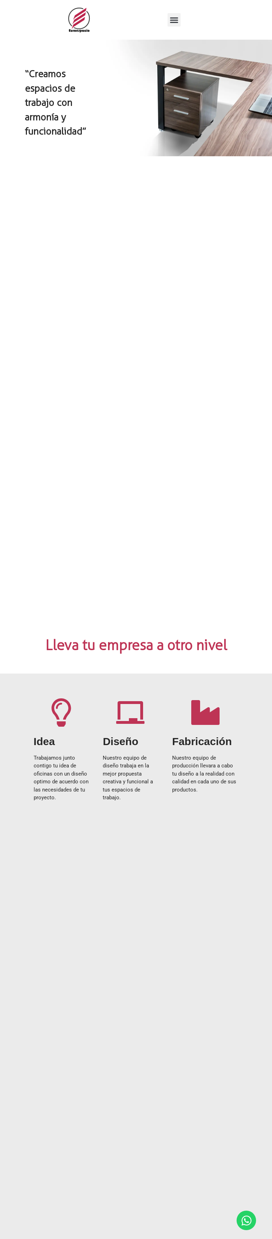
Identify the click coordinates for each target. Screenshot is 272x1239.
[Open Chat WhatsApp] (246, 1220)
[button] (174, 20)
